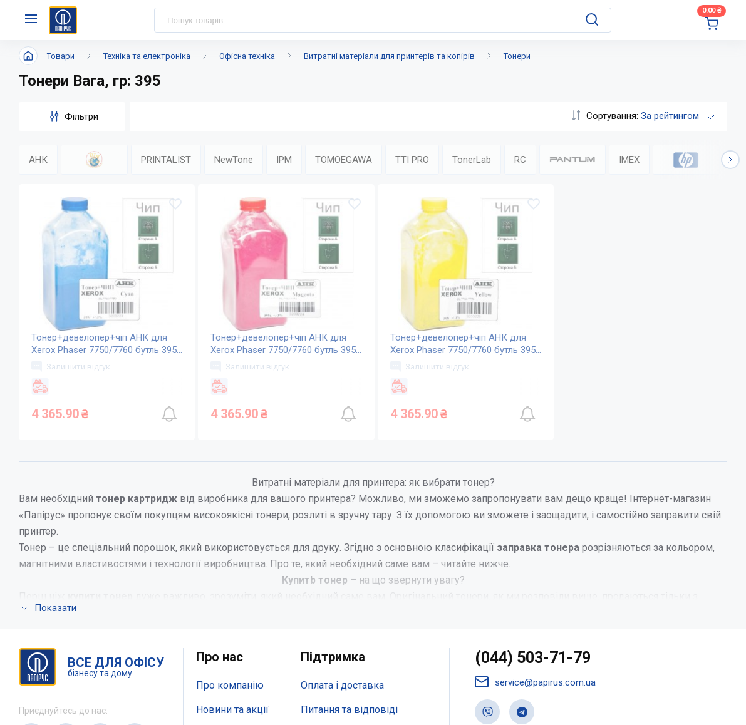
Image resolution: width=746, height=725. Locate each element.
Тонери (517, 56)
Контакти (217, 569)
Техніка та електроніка (146, 56)
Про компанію (230, 519)
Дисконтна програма (349, 569)
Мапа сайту (222, 593)
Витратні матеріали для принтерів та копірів (389, 56)
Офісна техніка (247, 56)
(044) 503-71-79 (533, 491)
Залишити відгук (70, 366)
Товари (61, 56)
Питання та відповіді (349, 544)
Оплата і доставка (342, 519)
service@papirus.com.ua (535, 516)
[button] (730, 159)
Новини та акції (232, 544)
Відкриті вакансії (236, 618)
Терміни (319, 593)
